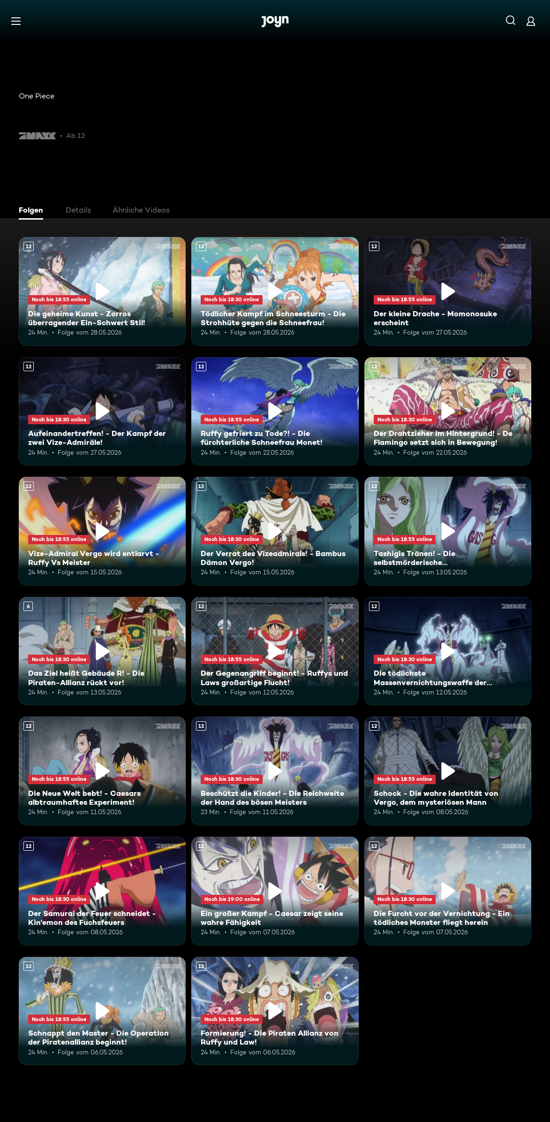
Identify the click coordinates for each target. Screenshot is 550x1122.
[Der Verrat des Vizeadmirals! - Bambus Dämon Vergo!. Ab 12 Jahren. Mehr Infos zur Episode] (274, 531)
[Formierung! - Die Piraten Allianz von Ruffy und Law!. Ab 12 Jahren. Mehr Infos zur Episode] (274, 1011)
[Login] (530, 21)
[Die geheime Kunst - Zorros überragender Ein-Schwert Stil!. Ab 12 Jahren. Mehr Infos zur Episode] (102, 291)
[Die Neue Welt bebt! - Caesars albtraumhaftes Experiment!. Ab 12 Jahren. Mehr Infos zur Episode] (102, 771)
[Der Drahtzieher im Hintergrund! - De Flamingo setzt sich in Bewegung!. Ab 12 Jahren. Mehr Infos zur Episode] (447, 411)
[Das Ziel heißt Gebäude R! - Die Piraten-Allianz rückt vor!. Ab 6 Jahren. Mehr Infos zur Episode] (102, 651)
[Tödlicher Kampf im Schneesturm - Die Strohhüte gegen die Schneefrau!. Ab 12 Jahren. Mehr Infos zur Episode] (274, 291)
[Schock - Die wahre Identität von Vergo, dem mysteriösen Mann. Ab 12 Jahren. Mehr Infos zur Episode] (447, 771)
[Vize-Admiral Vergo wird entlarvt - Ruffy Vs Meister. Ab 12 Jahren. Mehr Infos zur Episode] (102, 531)
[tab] (33, 211)
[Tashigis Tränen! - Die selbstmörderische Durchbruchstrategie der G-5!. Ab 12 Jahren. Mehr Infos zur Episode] (447, 531)
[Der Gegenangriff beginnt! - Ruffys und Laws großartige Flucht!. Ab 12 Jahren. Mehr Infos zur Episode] (274, 651)
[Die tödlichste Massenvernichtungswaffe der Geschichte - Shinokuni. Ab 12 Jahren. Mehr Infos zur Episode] (447, 651)
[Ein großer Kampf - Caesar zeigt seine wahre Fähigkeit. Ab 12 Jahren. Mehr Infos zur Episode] (274, 891)
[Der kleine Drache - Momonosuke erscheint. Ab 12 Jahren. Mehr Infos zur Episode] (447, 291)
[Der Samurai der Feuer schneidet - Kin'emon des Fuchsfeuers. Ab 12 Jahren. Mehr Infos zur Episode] (102, 891)
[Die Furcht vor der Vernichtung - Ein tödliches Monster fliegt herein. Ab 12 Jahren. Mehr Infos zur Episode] (447, 891)
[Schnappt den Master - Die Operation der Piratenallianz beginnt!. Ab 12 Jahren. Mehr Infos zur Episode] (102, 1011)
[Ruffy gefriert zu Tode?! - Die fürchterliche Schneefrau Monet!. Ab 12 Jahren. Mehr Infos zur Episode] (274, 411)
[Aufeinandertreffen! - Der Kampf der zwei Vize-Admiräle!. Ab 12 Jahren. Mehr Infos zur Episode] (102, 411)
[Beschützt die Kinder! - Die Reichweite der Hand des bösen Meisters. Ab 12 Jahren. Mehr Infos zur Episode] (274, 771)
